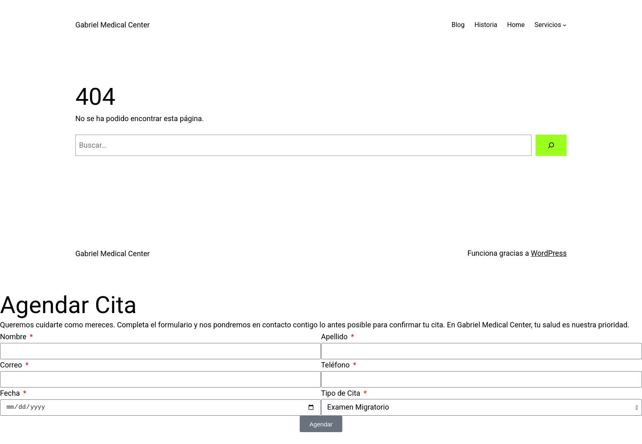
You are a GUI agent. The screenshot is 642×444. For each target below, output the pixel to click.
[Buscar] (551, 145)
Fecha (11, 393)
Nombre (14, 336)
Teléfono (336, 365)
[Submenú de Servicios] (565, 25)
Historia (486, 25)
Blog (458, 25)
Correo (12, 365)
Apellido (335, 336)
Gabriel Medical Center (112, 24)
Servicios (548, 25)
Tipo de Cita (341, 393)
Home (516, 25)
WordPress (549, 253)
